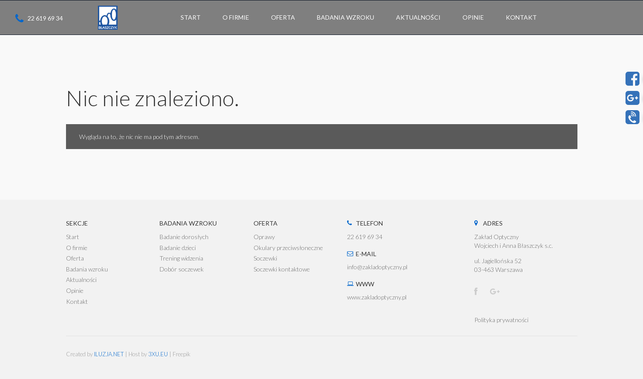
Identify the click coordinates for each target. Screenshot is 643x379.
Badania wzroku (87, 269)
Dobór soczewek (182, 269)
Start (72, 236)
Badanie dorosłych (184, 236)
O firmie (76, 247)
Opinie (74, 290)
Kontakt (77, 301)
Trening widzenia (181, 258)
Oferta (75, 258)
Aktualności (81, 279)
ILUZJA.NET (109, 354)
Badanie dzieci (178, 247)
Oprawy (264, 236)
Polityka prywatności (501, 319)
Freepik (182, 354)
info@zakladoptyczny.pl (377, 267)
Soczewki (265, 258)
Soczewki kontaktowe (282, 269)
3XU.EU (158, 354)
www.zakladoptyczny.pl (377, 297)
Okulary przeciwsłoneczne (288, 247)
